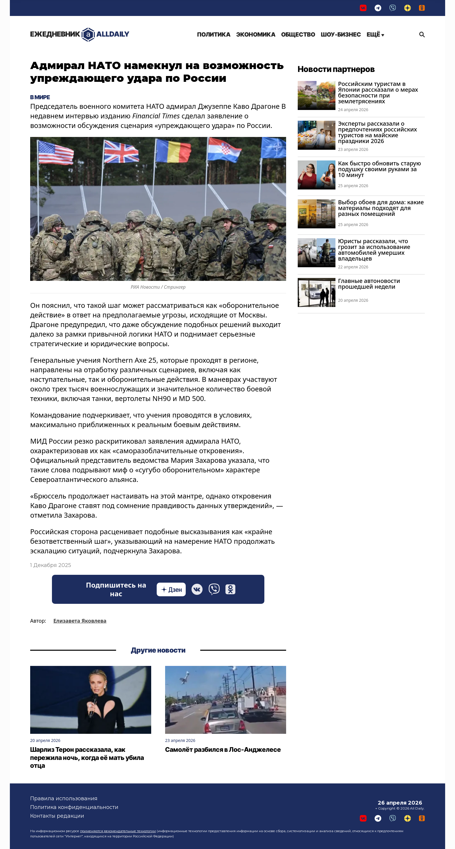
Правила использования (64, 798)
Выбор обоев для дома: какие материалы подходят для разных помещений (381, 208)
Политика (213, 34)
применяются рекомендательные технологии (118, 831)
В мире (40, 97)
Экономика (255, 34)
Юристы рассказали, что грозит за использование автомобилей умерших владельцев (374, 249)
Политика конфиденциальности (74, 807)
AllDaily (79, 34)
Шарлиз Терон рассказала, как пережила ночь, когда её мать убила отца (87, 757)
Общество (298, 34)
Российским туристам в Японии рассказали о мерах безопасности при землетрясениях (378, 92)
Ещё (375, 34)
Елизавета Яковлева (79, 620)
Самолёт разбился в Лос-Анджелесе (223, 749)
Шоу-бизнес (341, 34)
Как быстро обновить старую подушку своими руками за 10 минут (379, 169)
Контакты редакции (57, 816)
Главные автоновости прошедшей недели (369, 283)
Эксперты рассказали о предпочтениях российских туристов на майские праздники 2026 (377, 132)
